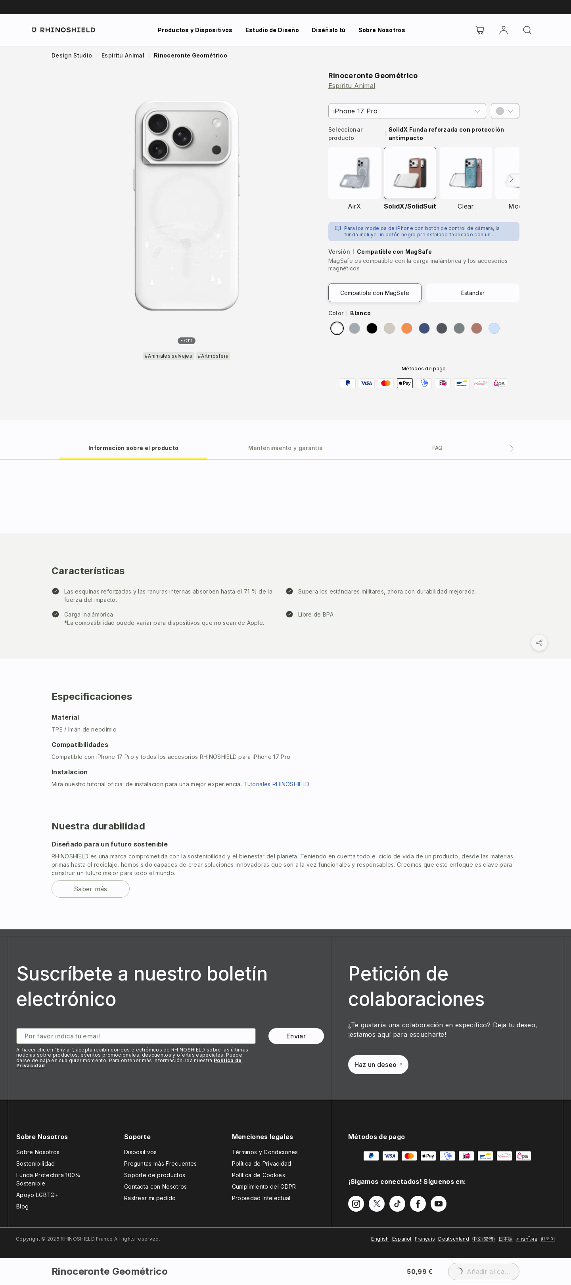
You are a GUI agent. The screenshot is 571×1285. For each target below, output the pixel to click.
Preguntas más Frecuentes (160, 1163)
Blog (22, 1206)
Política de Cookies (258, 1175)
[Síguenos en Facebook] (418, 1204)
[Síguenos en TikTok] (397, 1204)
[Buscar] (527, 30)
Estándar (473, 292)
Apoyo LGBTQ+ (37, 1194)
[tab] (133, 447)
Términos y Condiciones (265, 1152)
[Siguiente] (511, 179)
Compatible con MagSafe (375, 292)
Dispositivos (140, 1152)
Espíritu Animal (352, 86)
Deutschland (453, 1239)
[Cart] (480, 30)
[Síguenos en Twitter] (377, 1204)
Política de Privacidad (261, 1163)
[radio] (337, 328)
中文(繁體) (483, 1239)
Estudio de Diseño (272, 30)
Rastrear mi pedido (150, 1198)
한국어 (547, 1239)
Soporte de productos (154, 1175)
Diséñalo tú (329, 30)
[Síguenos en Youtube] (438, 1204)
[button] (505, 111)
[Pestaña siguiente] (511, 448)
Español (402, 1239)
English (380, 1239)
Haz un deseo (378, 1065)
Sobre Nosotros (381, 30)
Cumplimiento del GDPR (264, 1186)
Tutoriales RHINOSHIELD (276, 784)
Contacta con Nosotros (155, 1186)
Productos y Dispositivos (195, 30)
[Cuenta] (503, 30)
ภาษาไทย (526, 1239)
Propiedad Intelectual (261, 1198)
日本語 (505, 1239)
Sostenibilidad (35, 1163)
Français (425, 1239)
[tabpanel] (285, 694)
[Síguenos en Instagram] (356, 1204)
